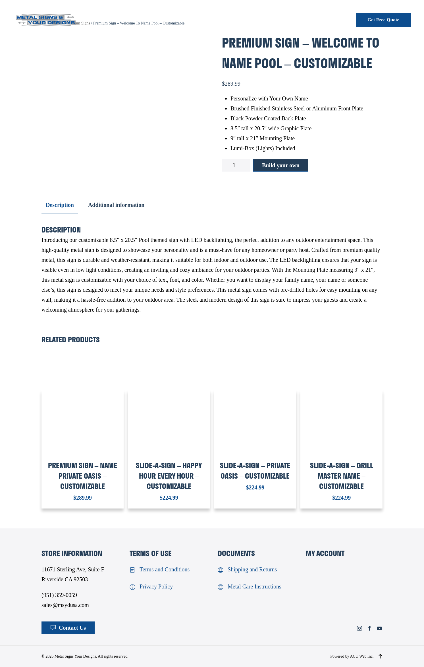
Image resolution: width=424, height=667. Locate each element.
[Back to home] (45, 19)
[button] (380, 656)
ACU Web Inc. (361, 656)
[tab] (57, 205)
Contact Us (68, 628)
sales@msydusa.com (65, 605)
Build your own (281, 165)
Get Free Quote (383, 19)
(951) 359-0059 (59, 595)
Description (60, 205)
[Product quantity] (236, 165)
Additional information (116, 205)
